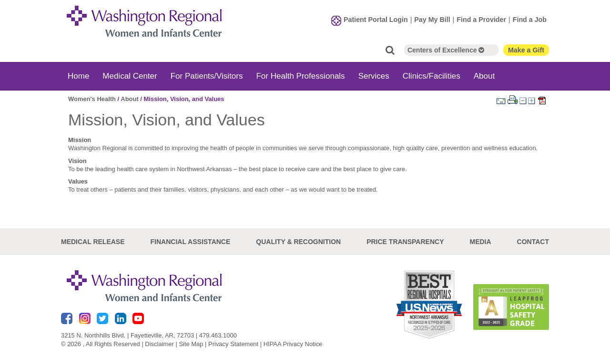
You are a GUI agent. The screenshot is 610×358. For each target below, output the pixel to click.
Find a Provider (481, 19)
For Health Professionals (300, 76)
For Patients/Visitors (207, 76)
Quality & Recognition (298, 241)
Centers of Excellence (445, 50)
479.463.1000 (218, 335)
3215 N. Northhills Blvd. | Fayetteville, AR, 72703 (127, 335)
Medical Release (93, 241)
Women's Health (92, 98)
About (484, 76)
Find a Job (530, 19)
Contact (533, 241)
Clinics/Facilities (431, 76)
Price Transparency (405, 241)
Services (373, 76)
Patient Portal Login (376, 19)
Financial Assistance (191, 241)
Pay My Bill (432, 19)
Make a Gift (526, 50)
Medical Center (129, 76)
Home (78, 76)
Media (480, 241)
